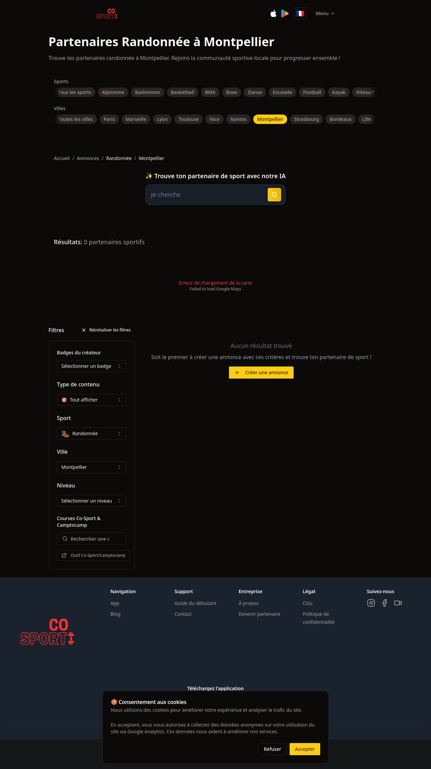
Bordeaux (340, 119)
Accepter (305, 749)
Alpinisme (113, 92)
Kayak (338, 92)
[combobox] (91, 366)
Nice (214, 119)
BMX (210, 92)
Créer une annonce (261, 372)
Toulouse (188, 119)
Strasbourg (306, 119)
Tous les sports (74, 92)
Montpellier (270, 119)
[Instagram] (371, 603)
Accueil (62, 158)
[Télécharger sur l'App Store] (273, 13)
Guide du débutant (195, 603)
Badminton (147, 92)
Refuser (272, 749)
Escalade (282, 92)
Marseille (136, 119)
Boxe (231, 92)
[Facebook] (384, 603)
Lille (366, 119)
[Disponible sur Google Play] (285, 13)
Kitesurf (365, 92)
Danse (255, 92)
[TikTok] (398, 603)
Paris (109, 119)
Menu (325, 13)
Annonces (88, 158)
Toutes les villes (75, 119)
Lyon (162, 119)
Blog (115, 614)
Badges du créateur (79, 352)
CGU (307, 603)
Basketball (182, 92)
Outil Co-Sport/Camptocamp (93, 555)
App (114, 603)
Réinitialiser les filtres (106, 330)
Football (312, 92)
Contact (183, 614)
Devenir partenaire (259, 614)
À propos (249, 603)
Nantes (238, 119)
